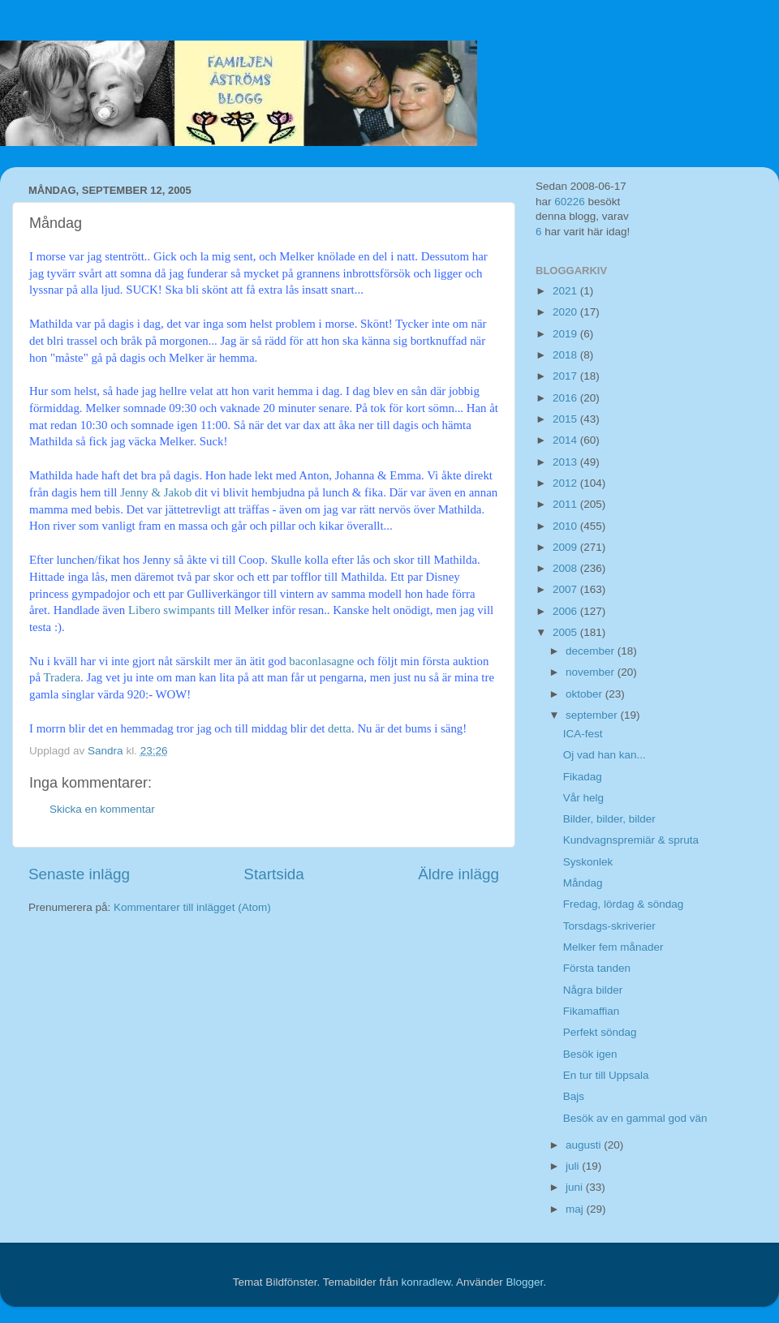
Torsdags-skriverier (609, 926)
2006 (566, 611)
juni (576, 1187)
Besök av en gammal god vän (635, 1118)
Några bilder (593, 990)
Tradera (61, 677)
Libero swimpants (173, 610)
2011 (566, 504)
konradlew (425, 1282)
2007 (566, 589)
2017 (566, 376)
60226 (569, 201)
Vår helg (583, 798)
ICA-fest (583, 734)
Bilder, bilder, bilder (609, 819)
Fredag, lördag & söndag (623, 904)
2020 (566, 312)
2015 (566, 419)
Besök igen (590, 1054)
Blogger (525, 1282)
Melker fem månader (613, 947)
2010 (566, 526)
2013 (566, 462)
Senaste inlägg (79, 874)
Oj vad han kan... (604, 755)
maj (576, 1209)
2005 (566, 632)
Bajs (573, 1096)
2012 (566, 483)
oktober (585, 694)
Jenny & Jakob (157, 492)
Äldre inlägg (458, 874)
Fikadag (582, 777)
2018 (566, 355)
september (593, 715)
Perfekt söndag (600, 1032)
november (592, 672)
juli (574, 1166)
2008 (566, 568)
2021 (566, 291)
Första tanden (597, 968)
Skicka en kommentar (102, 809)
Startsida (273, 874)
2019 (566, 334)
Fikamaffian (591, 1011)
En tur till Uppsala (606, 1075)
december (592, 651)
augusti (585, 1145)
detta (339, 728)
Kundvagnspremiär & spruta (631, 840)
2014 (566, 440)
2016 (566, 398)
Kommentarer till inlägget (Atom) (192, 907)
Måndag (583, 883)
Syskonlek (588, 862)
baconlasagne (321, 661)
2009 (566, 547)
